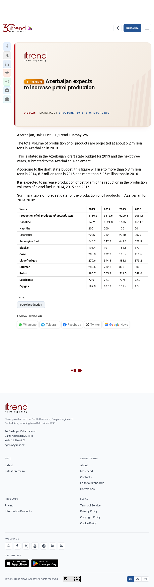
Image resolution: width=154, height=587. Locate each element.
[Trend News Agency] (16, 408)
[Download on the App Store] (17, 563)
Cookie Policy (88, 523)
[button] (7, 46)
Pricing (9, 505)
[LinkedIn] (52, 546)
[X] (26, 546)
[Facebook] (17, 546)
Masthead (86, 471)
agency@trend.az (14, 445)
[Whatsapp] (8, 546)
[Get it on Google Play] (44, 563)
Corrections (87, 489)
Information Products (18, 511)
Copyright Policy (90, 517)
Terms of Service (90, 505)
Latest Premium (15, 471)
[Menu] (147, 28)
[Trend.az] (18, 28)
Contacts (86, 477)
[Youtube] (34, 546)
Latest (9, 465)
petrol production (31, 304)
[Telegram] (43, 546)
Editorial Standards (92, 483)
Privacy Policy (88, 511)
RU (145, 578)
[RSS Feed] (61, 546)
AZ (138, 578)
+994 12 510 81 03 (15, 440)
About (84, 465)
